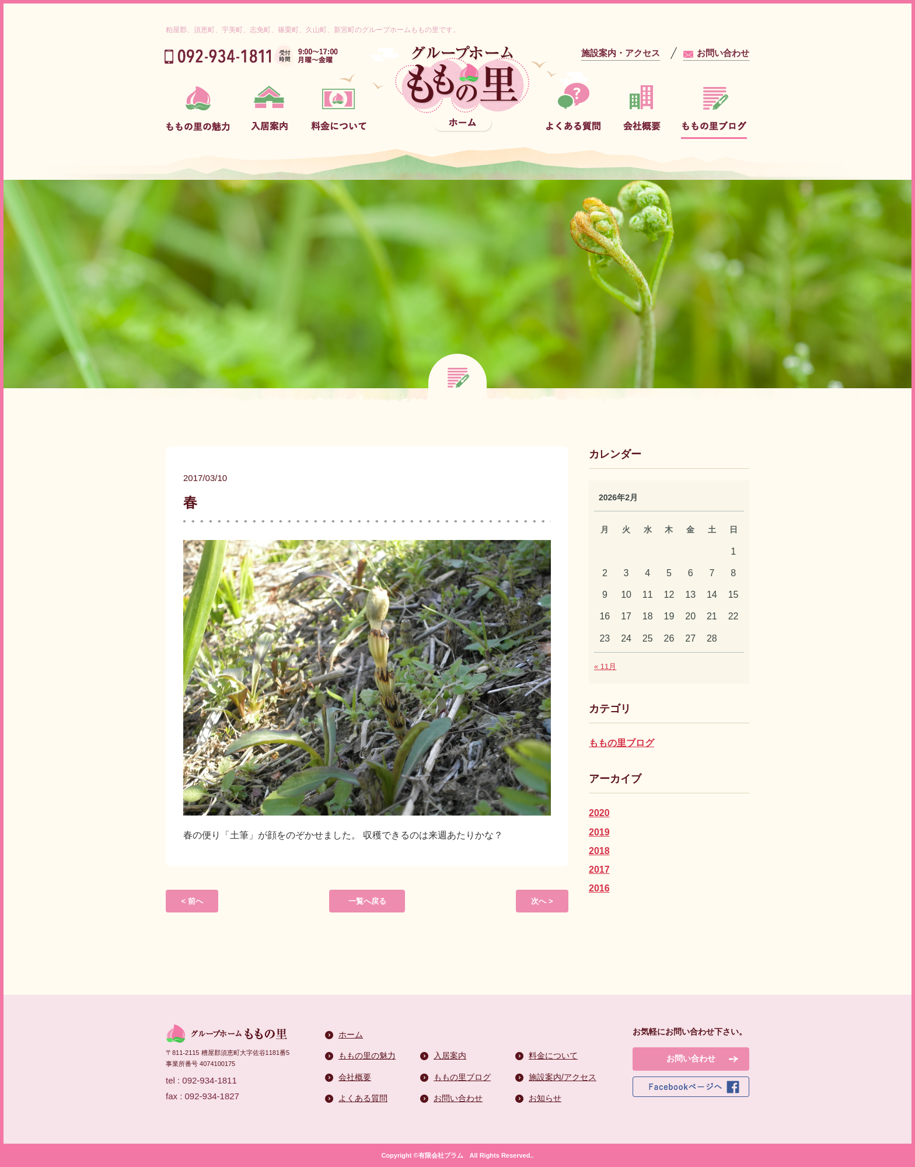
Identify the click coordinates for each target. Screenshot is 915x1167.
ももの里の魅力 (367, 1055)
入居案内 (450, 1055)
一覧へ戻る (367, 901)
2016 (599, 888)
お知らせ (545, 1098)
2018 (599, 851)
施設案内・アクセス (620, 53)
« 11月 (605, 666)
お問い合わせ (723, 53)
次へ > (542, 901)
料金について (553, 1055)
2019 (599, 832)
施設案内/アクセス (562, 1077)
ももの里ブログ (621, 743)
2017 (599, 870)
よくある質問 (362, 1098)
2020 (599, 813)
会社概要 (354, 1077)
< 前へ (191, 901)
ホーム (350, 1034)
